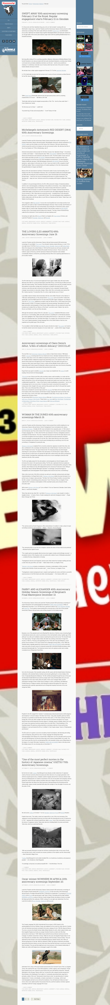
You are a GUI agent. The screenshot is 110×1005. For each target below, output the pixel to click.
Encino (47, 246)
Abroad (43, 119)
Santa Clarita (66, 246)
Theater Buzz (39, 121)
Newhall (48, 218)
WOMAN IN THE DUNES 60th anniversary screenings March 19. (44, 416)
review (62, 371)
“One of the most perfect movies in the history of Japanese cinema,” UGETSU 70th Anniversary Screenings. (45, 762)
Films (63, 119)
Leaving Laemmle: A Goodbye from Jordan (84, 181)
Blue (56, 399)
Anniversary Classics (34, 119)
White (51, 399)
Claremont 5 (48, 221)
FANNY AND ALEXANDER (56, 604)
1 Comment (50, 768)
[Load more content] (85, 97)
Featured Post (58, 119)
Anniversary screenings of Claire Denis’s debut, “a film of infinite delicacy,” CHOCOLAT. (46, 344)
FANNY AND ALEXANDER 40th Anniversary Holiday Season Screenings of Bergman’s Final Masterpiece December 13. (46, 592)
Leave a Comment (50, 22)
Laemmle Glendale (61, 70)
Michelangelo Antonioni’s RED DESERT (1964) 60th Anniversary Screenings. (46, 131)
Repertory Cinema (26, 121)
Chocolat (41, 371)
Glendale (68, 119)
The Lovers (39, 244)
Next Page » (37, 999)
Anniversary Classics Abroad (39, 354)
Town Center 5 (52, 223)
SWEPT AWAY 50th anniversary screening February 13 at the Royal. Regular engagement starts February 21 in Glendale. (45, 16)
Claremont (40, 218)
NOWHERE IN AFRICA (44, 891)
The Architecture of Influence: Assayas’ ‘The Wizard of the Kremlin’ (84, 109)
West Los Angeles (40, 246)
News (30, 333)
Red (48, 399)
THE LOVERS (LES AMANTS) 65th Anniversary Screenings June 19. (40, 233)
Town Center (57, 216)
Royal (33, 121)
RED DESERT (53, 153)
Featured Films (49, 119)
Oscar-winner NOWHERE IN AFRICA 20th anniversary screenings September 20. (44, 880)
